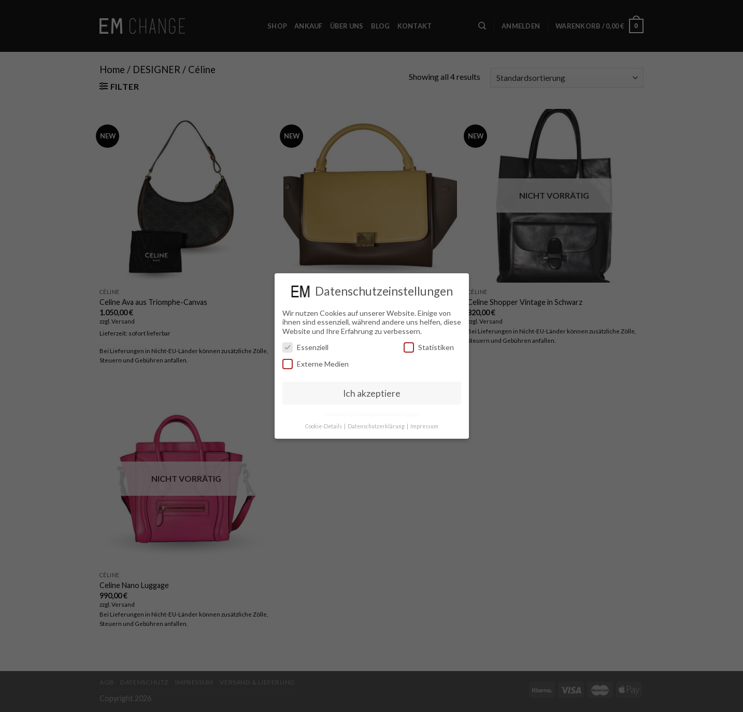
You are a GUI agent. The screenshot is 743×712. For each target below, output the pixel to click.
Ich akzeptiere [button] (372, 393)
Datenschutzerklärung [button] (377, 426)
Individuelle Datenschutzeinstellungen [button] (372, 414)
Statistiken (429, 347)
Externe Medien (315, 364)
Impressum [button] (424, 426)
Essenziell (305, 347)
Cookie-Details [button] (324, 426)
